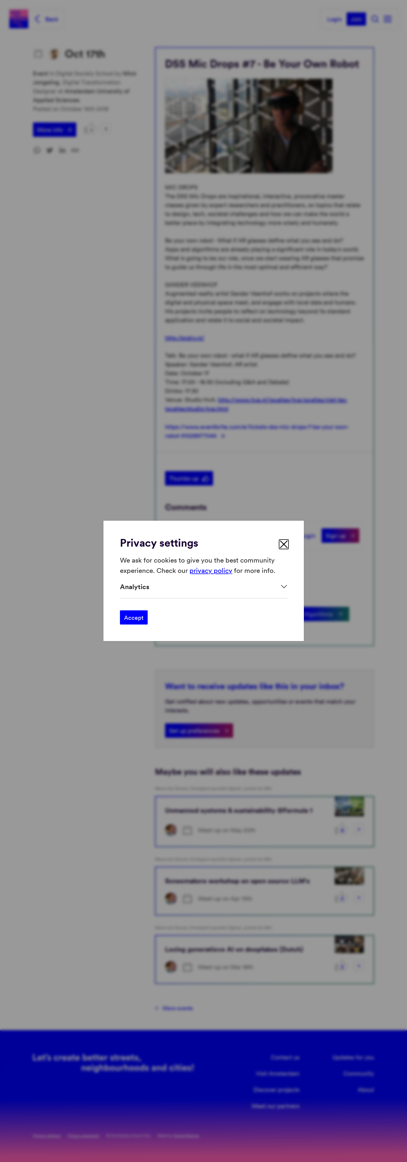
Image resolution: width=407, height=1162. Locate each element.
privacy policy (211, 570)
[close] (284, 544)
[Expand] (203, 586)
